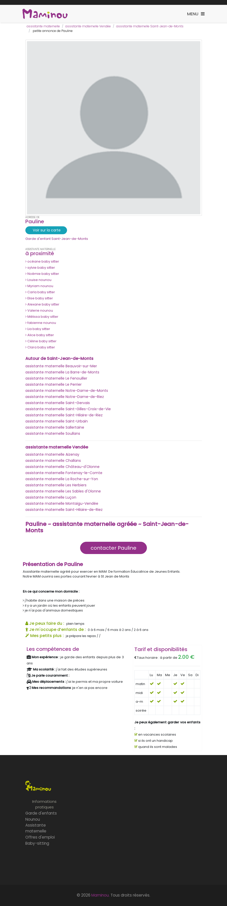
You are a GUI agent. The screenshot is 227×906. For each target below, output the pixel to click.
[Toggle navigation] (196, 14)
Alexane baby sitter (42, 304)
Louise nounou (38, 280)
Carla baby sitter (40, 292)
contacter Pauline (113, 547)
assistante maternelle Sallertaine (54, 427)
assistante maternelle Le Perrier (53, 384)
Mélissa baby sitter (41, 316)
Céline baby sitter (41, 341)
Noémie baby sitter (42, 274)
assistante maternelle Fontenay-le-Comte (63, 472)
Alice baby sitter (39, 335)
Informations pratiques (44, 804)
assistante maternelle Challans (53, 460)
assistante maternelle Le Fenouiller (56, 378)
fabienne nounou (40, 323)
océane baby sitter (42, 261)
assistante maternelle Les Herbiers (56, 485)
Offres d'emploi (40, 837)
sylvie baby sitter (40, 267)
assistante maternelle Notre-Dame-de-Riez (64, 396)
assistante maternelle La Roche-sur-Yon (61, 478)
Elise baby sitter (39, 298)
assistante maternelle (43, 26)
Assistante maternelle (35, 828)
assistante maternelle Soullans (52, 433)
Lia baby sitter (37, 329)
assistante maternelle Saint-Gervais (57, 402)
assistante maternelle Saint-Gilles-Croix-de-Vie (68, 408)
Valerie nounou (39, 310)
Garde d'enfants (41, 813)
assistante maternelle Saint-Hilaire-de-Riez (64, 415)
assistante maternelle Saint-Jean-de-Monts (149, 26)
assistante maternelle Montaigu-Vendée (61, 503)
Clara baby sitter (40, 347)
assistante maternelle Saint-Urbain (56, 421)
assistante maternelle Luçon (50, 497)
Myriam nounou (39, 286)
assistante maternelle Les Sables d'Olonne (63, 491)
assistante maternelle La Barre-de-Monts (62, 372)
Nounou (32, 819)
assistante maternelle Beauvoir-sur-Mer (61, 366)
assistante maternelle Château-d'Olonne (62, 466)
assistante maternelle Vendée (88, 26)
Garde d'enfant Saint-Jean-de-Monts (56, 239)
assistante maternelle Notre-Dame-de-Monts (66, 390)
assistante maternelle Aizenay (52, 454)
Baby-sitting (37, 843)
